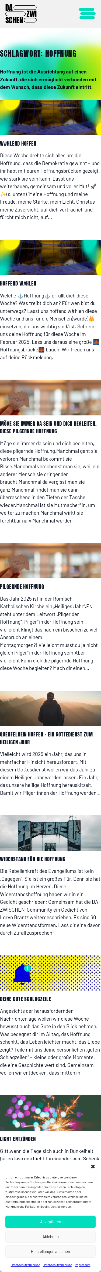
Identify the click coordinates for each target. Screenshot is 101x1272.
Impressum (82, 1265)
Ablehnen (51, 1236)
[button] (93, 1166)
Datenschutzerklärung (25, 1265)
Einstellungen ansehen (50, 1251)
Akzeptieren (50, 1221)
